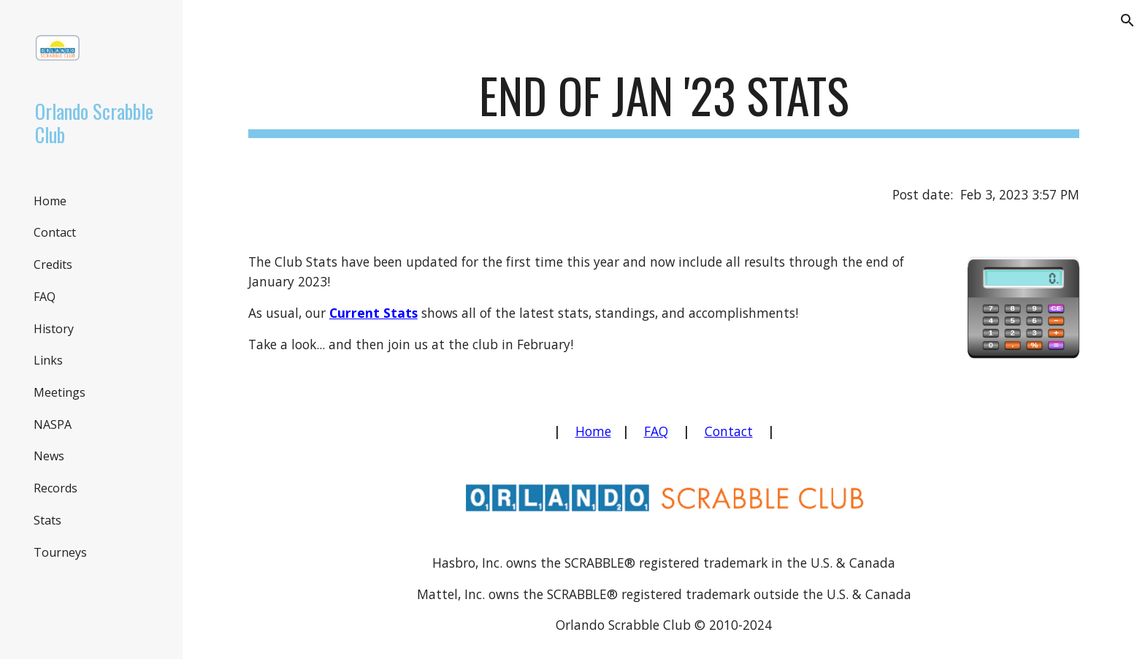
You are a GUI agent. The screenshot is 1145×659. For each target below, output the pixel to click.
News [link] (49, 456)
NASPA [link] (53, 424)
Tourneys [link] (60, 552)
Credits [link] (53, 264)
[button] (1127, 20)
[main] (663, 102)
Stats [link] (47, 520)
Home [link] (50, 201)
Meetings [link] (59, 392)
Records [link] (55, 488)
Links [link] (48, 360)
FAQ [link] (44, 297)
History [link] (54, 329)
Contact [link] (55, 232)
